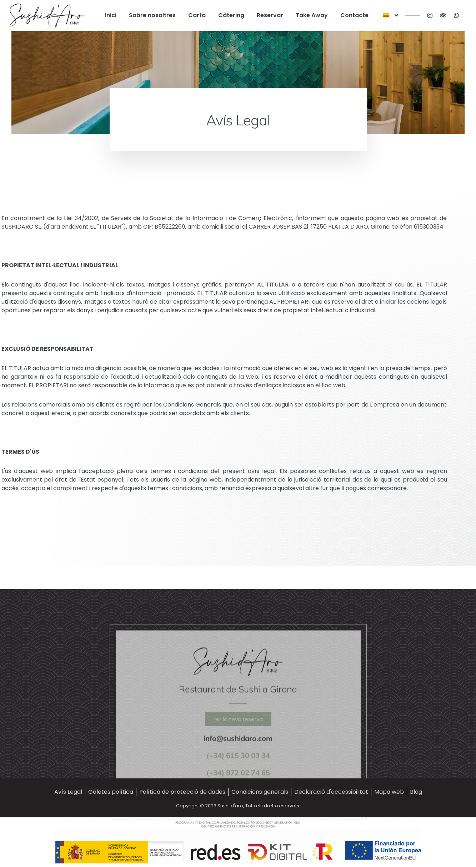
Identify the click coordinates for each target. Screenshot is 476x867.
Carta (197, 15)
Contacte (354, 15)
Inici (110, 15)
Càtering (231, 15)
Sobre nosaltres (152, 15)
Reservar (270, 15)
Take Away (312, 15)
